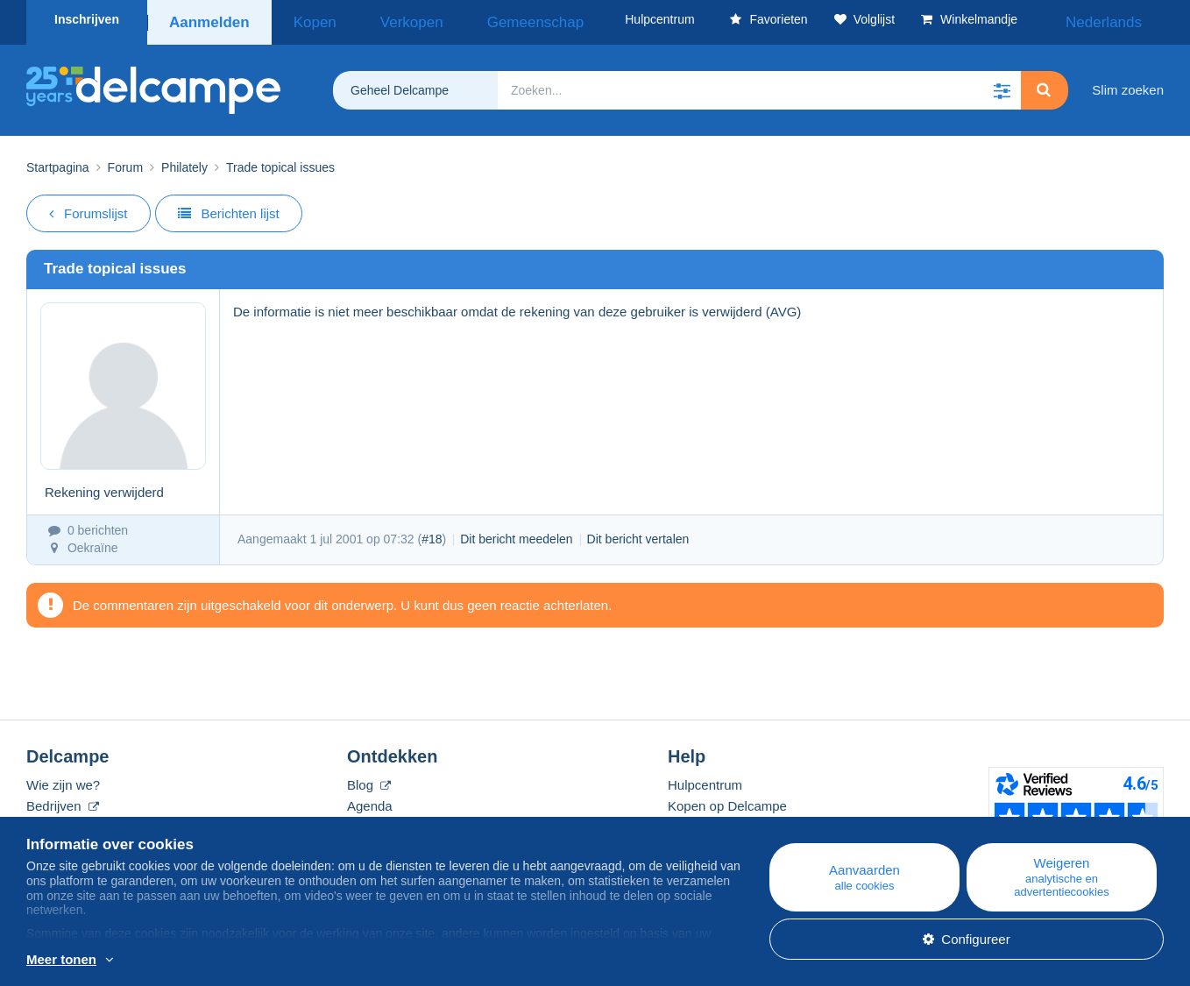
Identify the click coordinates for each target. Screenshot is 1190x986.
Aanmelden (208, 19)
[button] (1001, 84)
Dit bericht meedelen (516, 533)
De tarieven (60, 820)
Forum (125, 161)
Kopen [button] (303, 19)
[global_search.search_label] (759, 84)
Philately (184, 161)
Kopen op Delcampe (727, 799)
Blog (369, 778)
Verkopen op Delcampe (736, 820)
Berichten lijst (229, 207)
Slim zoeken (1128, 83)
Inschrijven (86, 19)
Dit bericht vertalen (638, 533)
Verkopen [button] (377, 19)
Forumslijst (88, 207)
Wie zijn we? (63, 778)
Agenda (370, 799)
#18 (431, 533)
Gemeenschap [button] (474, 19)
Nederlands (1119, 19)
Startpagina (57, 161)
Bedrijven (62, 799)
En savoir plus (137, 961)
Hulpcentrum (705, 778)
